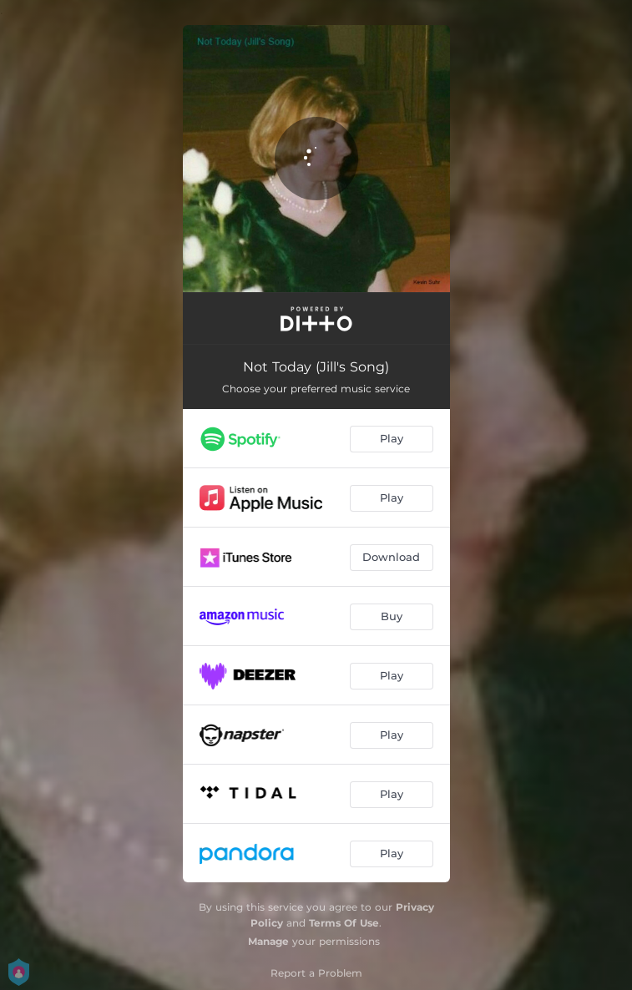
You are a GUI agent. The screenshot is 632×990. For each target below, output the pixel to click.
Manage (268, 941)
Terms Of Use (344, 923)
